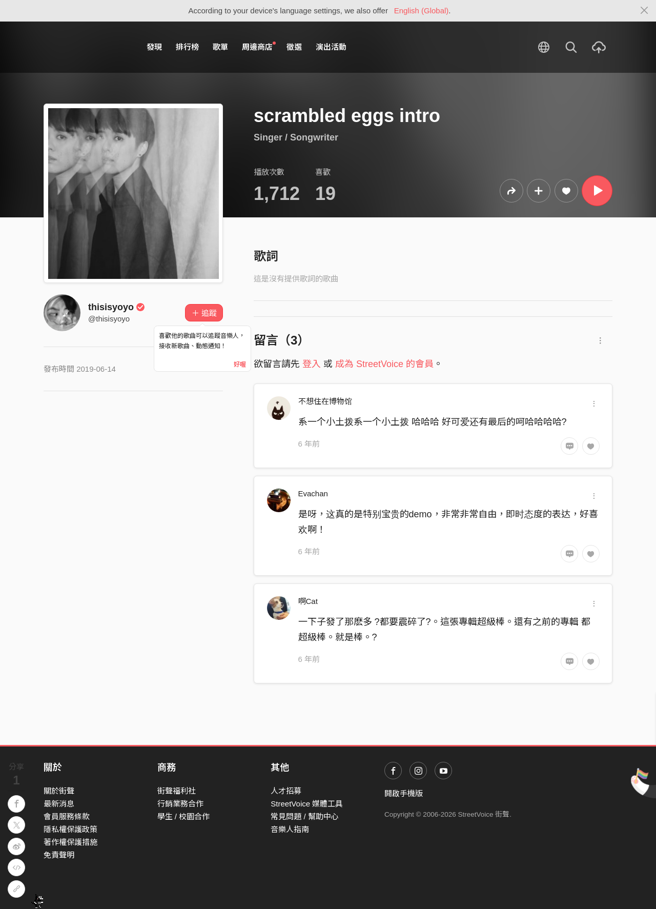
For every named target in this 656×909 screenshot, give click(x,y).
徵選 (294, 47)
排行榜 (187, 47)
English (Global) (421, 10)
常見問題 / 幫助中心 (305, 816)
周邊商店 (259, 47)
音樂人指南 (290, 829)
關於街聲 (59, 790)
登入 (311, 364)
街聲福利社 (176, 790)
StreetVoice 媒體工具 (307, 803)
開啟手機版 (403, 793)
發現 (154, 47)
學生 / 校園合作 (183, 816)
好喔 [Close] (240, 364)
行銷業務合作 (180, 803)
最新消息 (59, 803)
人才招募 (286, 790)
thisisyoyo (116, 307)
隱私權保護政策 (70, 829)
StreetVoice (86, 47)
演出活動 (331, 47)
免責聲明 (59, 855)
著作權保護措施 (70, 842)
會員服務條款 (67, 816)
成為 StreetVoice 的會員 (384, 364)
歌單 (220, 47)
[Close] (644, 11)
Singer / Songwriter (296, 137)
